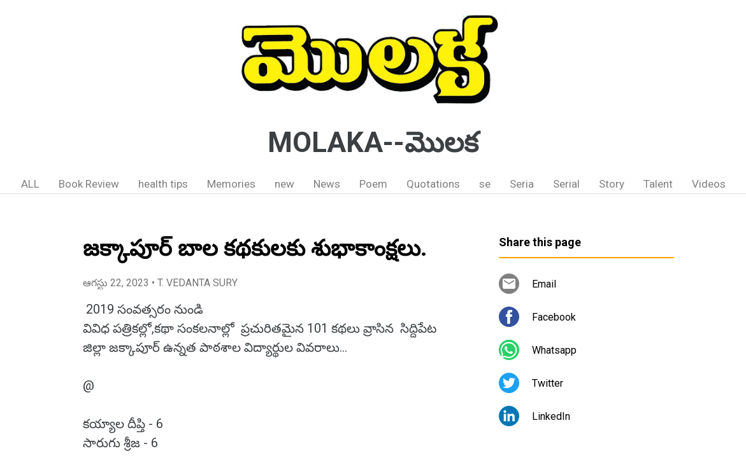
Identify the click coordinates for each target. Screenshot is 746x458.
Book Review (89, 183)
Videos (709, 183)
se (485, 183)
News (326, 183)
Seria (522, 183)
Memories (231, 183)
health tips (163, 183)
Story (611, 183)
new (284, 183)
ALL (30, 183)
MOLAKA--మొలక (373, 142)
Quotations (433, 183)
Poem (373, 183)
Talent (658, 183)
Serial (566, 183)
